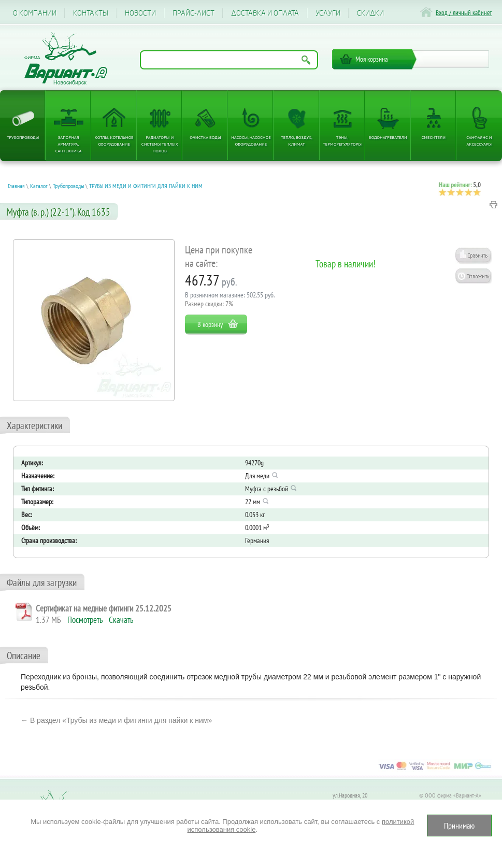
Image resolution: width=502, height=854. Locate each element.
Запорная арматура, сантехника (68, 143)
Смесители (434, 137)
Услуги (327, 13)
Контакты (90, 13)
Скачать (121, 619)
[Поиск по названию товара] (229, 59)
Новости (140, 13)
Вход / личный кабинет (464, 12)
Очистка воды (205, 137)
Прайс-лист (193, 13)
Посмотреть (85, 619)
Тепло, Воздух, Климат (296, 140)
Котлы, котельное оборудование (114, 140)
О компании (34, 13)
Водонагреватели (388, 137)
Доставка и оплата (265, 13)
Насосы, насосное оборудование (251, 140)
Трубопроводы (23, 137)
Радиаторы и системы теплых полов (159, 143)
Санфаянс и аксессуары (479, 140)
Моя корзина (371, 59)
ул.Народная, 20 (350, 795)
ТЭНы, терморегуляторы (342, 140)
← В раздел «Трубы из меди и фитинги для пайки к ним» (116, 720)
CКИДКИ (370, 13)
